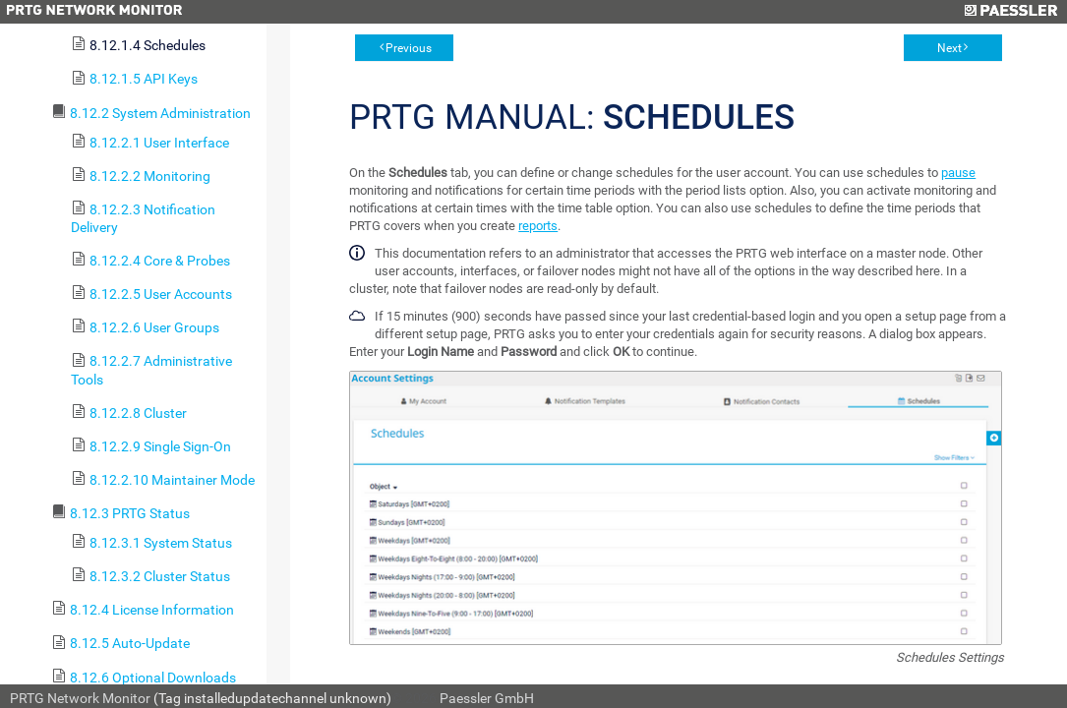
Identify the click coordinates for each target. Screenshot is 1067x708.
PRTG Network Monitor (80, 698)
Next (949, 48)
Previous (408, 48)
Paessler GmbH (487, 698)
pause (958, 172)
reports (538, 225)
